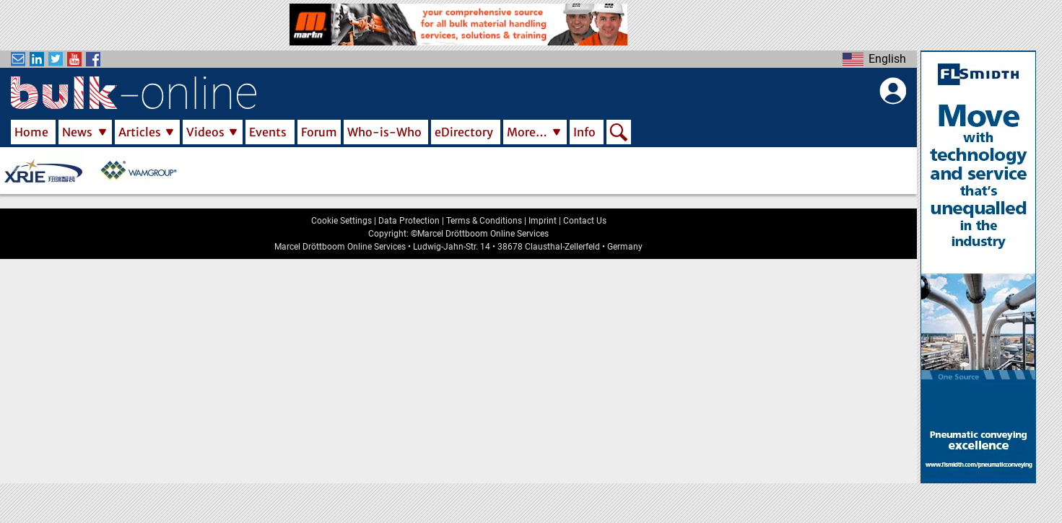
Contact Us (584, 221)
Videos (205, 132)
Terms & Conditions (484, 221)
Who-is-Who (384, 132)
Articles (139, 132)
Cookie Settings (341, 221)
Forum (319, 132)
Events (268, 132)
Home (31, 132)
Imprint (542, 221)
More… (527, 132)
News (77, 132)
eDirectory (464, 132)
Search (618, 133)
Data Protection (409, 221)
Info (584, 132)
